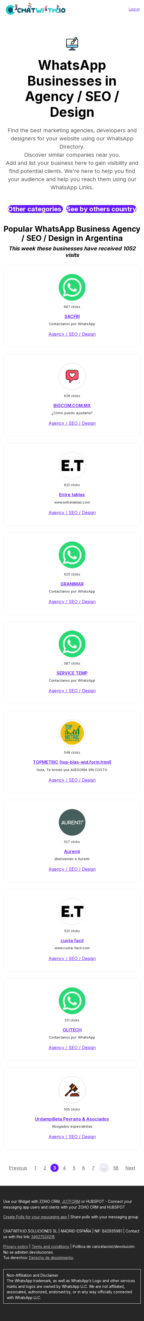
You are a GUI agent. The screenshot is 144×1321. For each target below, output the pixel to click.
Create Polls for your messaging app (35, 1217)
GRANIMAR (72, 584)
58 (116, 1168)
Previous (18, 1168)
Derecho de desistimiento (51, 1258)
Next (130, 1168)
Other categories (35, 209)
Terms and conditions (50, 1246)
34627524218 (43, 1237)
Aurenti (72, 851)
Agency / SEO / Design (72, 334)
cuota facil (72, 940)
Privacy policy (15, 1246)
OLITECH (72, 1030)
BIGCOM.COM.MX (72, 405)
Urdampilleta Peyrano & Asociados (72, 1119)
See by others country (101, 209)
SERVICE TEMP (72, 673)
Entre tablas (72, 494)
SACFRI (72, 316)
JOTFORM (71, 1201)
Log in (134, 9)
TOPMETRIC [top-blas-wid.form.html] (72, 762)
